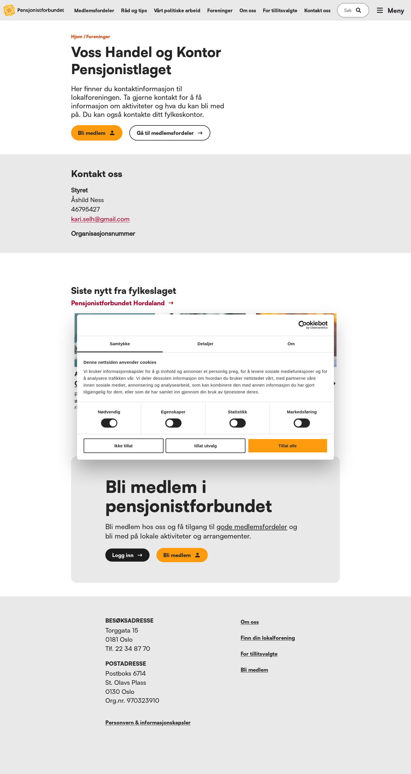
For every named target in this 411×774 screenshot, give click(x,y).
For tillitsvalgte (280, 10)
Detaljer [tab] (205, 343)
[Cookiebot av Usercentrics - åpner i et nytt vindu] (303, 325)
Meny (390, 10)
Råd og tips (134, 10)
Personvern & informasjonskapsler (148, 722)
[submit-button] (358, 10)
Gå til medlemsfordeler (170, 133)
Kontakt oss (317, 10)
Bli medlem (97, 132)
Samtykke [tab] (120, 343)
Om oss (247, 10)
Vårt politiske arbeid (177, 10)
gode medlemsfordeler (252, 526)
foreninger (98, 36)
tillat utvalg (205, 445)
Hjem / (78, 36)
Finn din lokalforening (268, 638)
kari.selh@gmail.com (100, 219)
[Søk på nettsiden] (348, 10)
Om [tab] (291, 343)
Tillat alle (288, 445)
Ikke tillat (123, 445)
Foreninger (220, 10)
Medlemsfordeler (94, 10)
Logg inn (127, 555)
